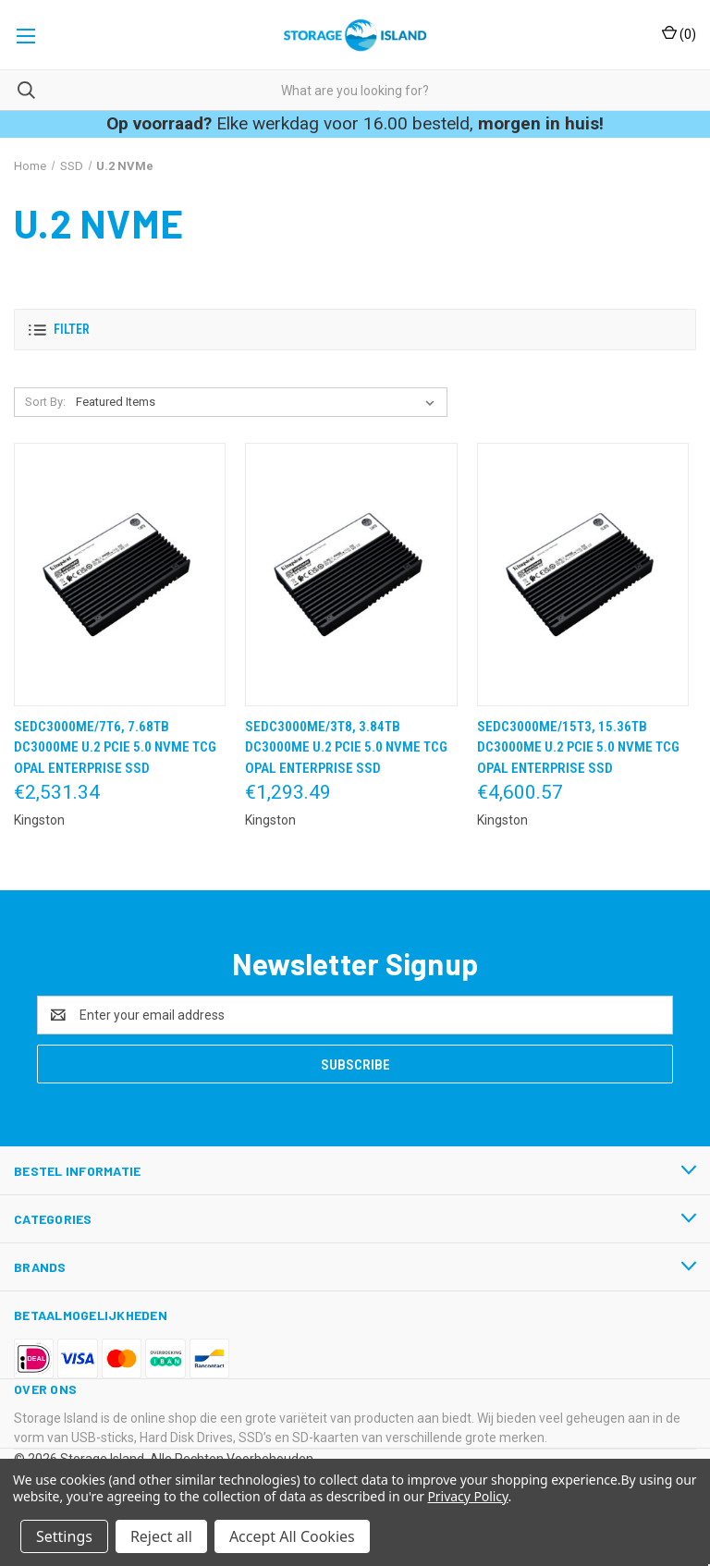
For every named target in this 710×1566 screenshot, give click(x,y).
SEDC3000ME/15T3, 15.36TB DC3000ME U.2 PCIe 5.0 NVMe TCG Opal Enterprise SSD (578, 747)
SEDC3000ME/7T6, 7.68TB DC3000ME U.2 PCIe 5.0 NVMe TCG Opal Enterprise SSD (115, 747)
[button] (355, 329)
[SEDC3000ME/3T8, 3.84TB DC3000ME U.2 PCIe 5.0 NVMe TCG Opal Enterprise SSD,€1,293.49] (351, 575)
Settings (64, 1536)
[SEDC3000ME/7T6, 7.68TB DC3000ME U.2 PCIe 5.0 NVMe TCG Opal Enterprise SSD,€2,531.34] (120, 575)
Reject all (161, 1536)
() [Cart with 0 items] (679, 33)
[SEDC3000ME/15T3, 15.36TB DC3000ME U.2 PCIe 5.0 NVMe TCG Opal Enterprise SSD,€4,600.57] (583, 575)
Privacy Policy (467, 1496)
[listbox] (259, 402)
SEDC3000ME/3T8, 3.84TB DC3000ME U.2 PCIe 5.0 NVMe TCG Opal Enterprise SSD (346, 747)
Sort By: (45, 402)
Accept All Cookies (292, 1536)
